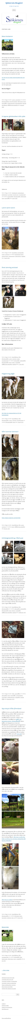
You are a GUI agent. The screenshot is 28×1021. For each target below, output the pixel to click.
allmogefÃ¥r (16, 360)
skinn (12, 918)
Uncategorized (22, 194)
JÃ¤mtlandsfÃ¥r (17, 196)
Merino (13, 610)
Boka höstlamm (7, 36)
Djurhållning (14, 252)
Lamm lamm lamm (8, 208)
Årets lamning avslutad (10, 267)
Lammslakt (4, 697)
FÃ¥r (20, 357)
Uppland (23, 256)
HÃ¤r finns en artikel (7, 899)
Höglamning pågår (8, 374)
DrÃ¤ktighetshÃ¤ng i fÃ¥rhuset (12, 538)
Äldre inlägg (5, 970)
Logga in (4, 1003)
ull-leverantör (12, 256)
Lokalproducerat (11, 103)
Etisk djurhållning (5, 101)
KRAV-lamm (20, 101)
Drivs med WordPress (6, 1018)
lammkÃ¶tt (4, 103)
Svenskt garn (16, 194)
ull (14, 918)
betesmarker (4, 959)
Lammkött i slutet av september (9, 983)
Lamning (7, 254)
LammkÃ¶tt (17, 693)
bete (21, 957)
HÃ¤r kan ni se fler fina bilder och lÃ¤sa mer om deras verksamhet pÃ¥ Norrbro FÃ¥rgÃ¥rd (14, 838)
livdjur (13, 362)
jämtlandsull (4, 194)
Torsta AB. (19, 734)
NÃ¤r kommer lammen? (10, 432)
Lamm (13, 99)
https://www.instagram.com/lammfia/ (11, 518)
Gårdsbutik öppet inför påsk (8, 977)
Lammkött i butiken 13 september (9, 981)
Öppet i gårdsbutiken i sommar (9, 985)
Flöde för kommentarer (7, 1007)
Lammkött (17, 99)
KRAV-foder (10, 959)
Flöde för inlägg (5, 1005)
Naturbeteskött (18, 103)
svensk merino (5, 256)
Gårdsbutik (14, 193)
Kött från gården (13, 101)
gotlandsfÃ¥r (10, 196)
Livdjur (18, 359)
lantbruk (9, 918)
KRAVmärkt (23, 196)
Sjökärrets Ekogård (14, 3)
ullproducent (18, 256)
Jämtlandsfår (21, 252)
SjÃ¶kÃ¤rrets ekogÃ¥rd (13, 105)
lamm (24, 101)
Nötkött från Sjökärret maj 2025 (9, 988)
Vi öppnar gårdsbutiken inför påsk (13, 116)
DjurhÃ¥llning (15, 357)
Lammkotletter (19, 695)
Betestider (5, 927)
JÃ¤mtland (17, 916)
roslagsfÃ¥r (17, 362)
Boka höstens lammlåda (7, 986)
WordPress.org (5, 1009)
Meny (14, 9)
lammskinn (4, 918)
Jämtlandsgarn (20, 193)
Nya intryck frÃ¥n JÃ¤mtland (11, 709)
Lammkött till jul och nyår (7, 979)
